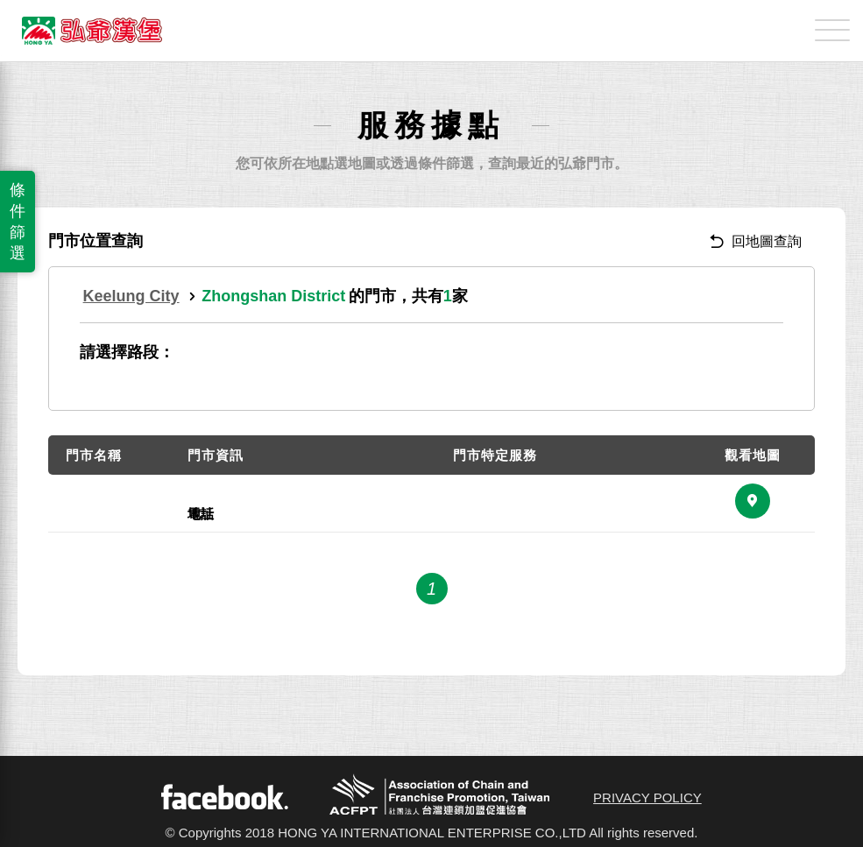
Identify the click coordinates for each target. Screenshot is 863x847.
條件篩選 (17, 221)
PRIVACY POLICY (647, 797)
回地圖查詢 (756, 241)
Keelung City (131, 296)
